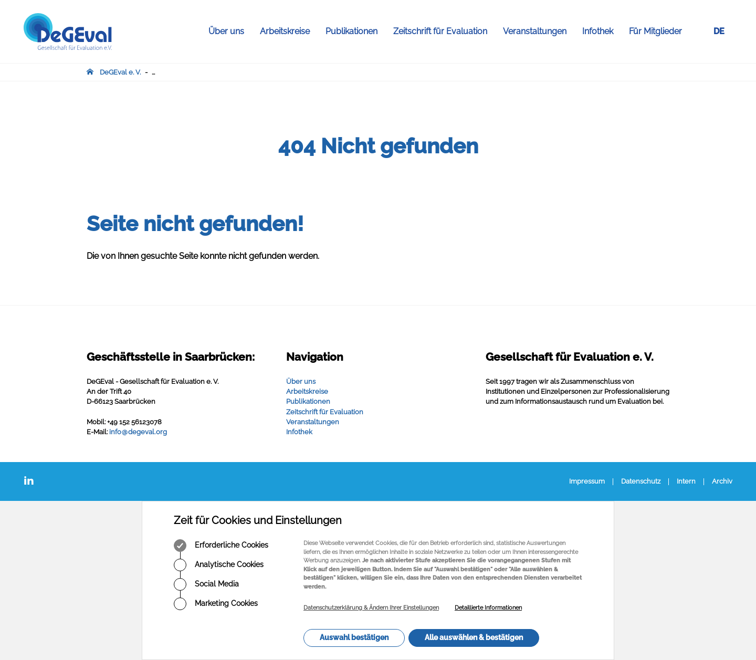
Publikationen (355, 31)
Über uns (230, 31)
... (153, 72)
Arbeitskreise (289, 31)
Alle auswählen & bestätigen (474, 637)
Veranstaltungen (538, 31)
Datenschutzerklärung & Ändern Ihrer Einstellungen (371, 607)
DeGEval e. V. (120, 72)
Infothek (601, 31)
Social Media (206, 584)
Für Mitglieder (655, 31)
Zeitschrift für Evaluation (444, 31)
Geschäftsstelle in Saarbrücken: (171, 356)
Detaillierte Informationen (488, 607)
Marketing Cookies (216, 604)
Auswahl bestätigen (354, 637)
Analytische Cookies (219, 565)
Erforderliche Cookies (221, 545)
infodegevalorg (138, 432)
